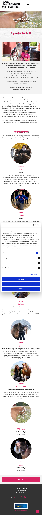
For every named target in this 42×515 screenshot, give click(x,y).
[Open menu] (28, 5)
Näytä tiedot (33, 274)
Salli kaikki (21, 279)
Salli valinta (21, 284)
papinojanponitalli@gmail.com (22, 497)
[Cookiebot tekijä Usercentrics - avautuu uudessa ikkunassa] (33, 225)
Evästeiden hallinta (21, 511)
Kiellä (21, 288)
